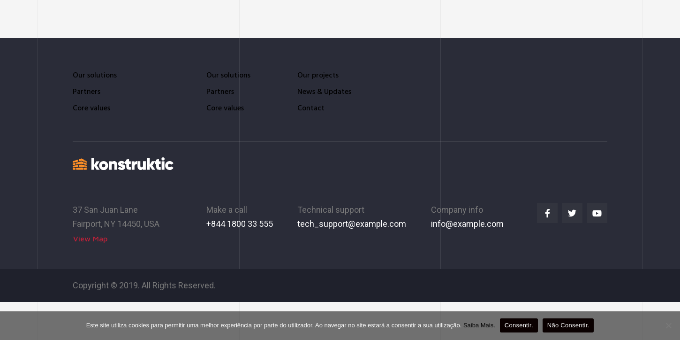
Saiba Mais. (479, 325)
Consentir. (519, 325)
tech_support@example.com (351, 224)
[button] (90, 239)
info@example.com (467, 224)
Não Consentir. (568, 325)
